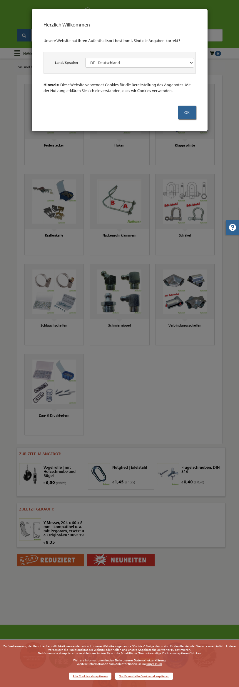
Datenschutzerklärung (150, 660)
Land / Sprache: (66, 62)
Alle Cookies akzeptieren (90, 676)
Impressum (154, 664)
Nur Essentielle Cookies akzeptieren (144, 676)
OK (187, 112)
